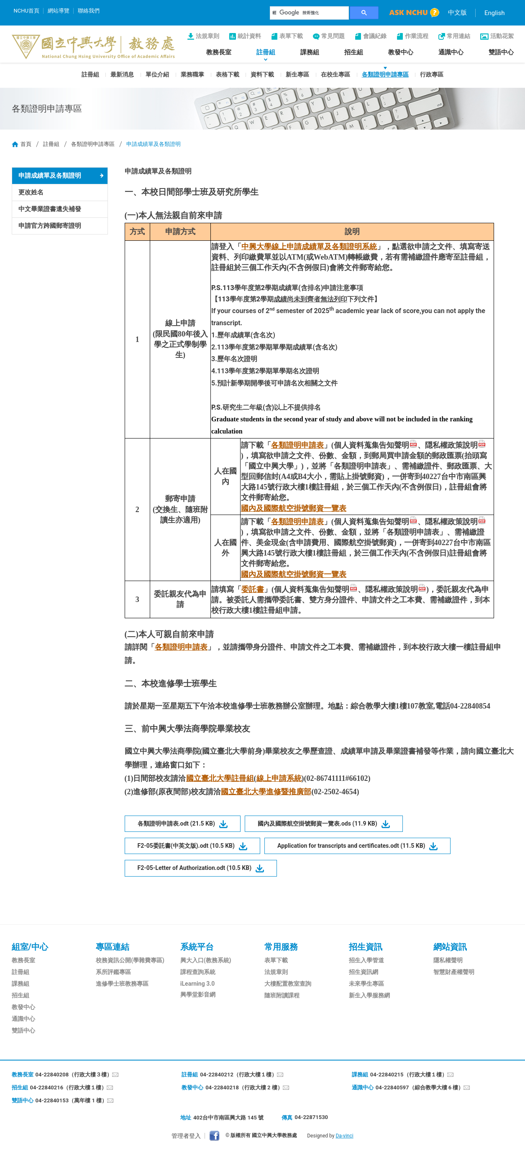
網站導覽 (58, 11)
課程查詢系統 (197, 972)
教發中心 (400, 52)
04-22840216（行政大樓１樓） (68, 1087)
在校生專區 (335, 74)
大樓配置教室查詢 (287, 983)
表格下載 (227, 74)
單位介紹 (157, 74)
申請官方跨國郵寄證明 (49, 225)
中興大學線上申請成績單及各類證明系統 (309, 246)
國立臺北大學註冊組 (220, 778)
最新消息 (122, 74)
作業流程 (416, 36)
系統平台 (197, 947)
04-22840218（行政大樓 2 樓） (244, 1087)
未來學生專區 (366, 983)
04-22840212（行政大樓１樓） (238, 1074)
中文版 (457, 12)
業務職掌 (192, 74)
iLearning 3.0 (197, 983)
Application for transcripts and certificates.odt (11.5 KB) (351, 845)
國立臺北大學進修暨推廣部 (266, 792)
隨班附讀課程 (282, 995)
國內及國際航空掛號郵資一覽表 (293, 508)
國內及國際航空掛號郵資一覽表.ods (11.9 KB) (317, 823)
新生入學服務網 (369, 995)
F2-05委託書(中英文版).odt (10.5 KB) (186, 845)
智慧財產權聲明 (453, 972)
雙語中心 (501, 52)
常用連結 (458, 36)
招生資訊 (365, 947)
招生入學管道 (366, 960)
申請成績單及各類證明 (49, 175)
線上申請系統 (279, 778)
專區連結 (112, 947)
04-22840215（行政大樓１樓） (408, 1074)
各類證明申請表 (297, 445)
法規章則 (207, 36)
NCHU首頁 (26, 11)
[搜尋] (309, 13)
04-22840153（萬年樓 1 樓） (72, 1100)
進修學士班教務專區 (122, 983)
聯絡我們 (89, 11)
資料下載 (262, 74)
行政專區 (431, 74)
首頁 (25, 144)
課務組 (309, 52)
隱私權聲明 (448, 960)
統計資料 (249, 36)
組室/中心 (30, 947)
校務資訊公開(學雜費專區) (130, 960)
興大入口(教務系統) (205, 960)
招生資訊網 (363, 972)
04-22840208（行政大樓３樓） (74, 1074)
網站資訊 (450, 947)
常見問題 (333, 36)
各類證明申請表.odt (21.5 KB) (176, 823)
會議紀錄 (375, 36)
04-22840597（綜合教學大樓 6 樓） (420, 1087)
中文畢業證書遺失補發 (49, 209)
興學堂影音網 (197, 994)
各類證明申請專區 (385, 74)
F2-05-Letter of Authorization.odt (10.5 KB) (195, 867)
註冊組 (265, 52)
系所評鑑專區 (113, 972)
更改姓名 (31, 192)
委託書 (252, 589)
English (494, 13)
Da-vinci (344, 1136)
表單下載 (291, 36)
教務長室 (218, 52)
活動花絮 (502, 36)
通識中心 (451, 52)
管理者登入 (186, 1135)
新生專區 (297, 74)
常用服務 (281, 947)
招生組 (353, 52)
